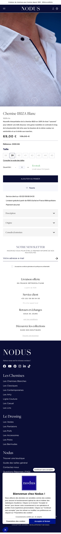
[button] (27, 100)
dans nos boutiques (30, 330)
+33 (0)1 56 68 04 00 (30, 298)
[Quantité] (22, 167)
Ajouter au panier (30, 179)
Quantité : (7, 167)
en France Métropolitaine (30, 283)
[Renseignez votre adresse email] (28, 258)
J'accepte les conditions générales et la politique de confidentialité (30, 266)
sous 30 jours (30, 314)
